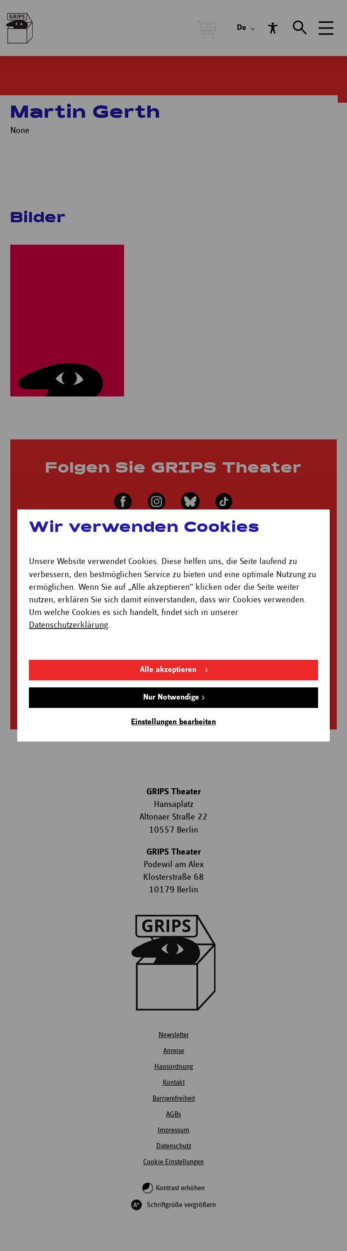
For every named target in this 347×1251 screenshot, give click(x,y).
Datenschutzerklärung (68, 625)
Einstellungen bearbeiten (173, 722)
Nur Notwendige (171, 697)
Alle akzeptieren (168, 670)
